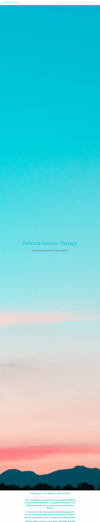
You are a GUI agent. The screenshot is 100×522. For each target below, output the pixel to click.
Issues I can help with (70, 2)
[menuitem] (59, 2)
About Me (60, 2)
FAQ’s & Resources (85, 2)
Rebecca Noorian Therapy (11, 2)
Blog (78, 2)
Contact (95, 2)
